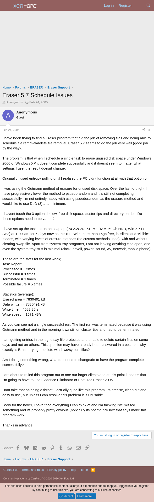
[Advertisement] (77, 46)
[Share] (144, 130)
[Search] (148, 5)
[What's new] (138, 5)
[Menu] (6, 5)
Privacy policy (56, 470)
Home (84, 470)
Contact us (10, 470)
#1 (150, 130)
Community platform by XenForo (39, 478)
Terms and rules (33, 470)
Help (73, 470)
